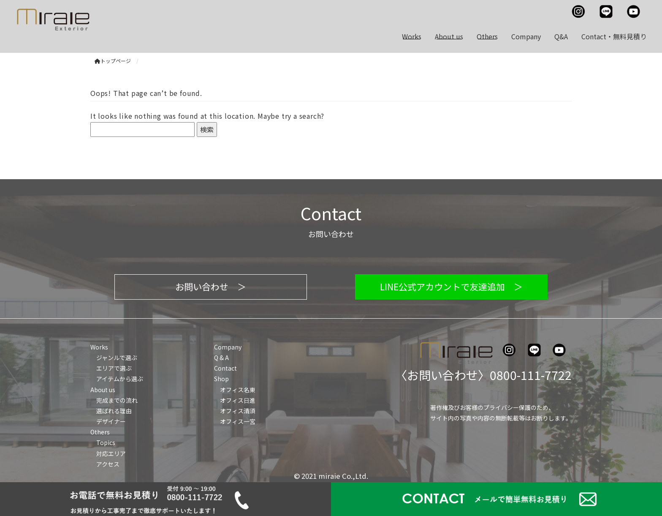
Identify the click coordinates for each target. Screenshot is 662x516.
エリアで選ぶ (114, 368)
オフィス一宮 (237, 421)
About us (449, 36)
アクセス (107, 464)
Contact (225, 368)
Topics (105, 442)
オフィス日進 (237, 400)
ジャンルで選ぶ (116, 357)
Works (411, 36)
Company (526, 36)
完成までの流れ (117, 400)
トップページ (113, 60)
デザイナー (111, 421)
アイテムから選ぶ (119, 378)
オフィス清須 (237, 411)
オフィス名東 (237, 389)
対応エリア (111, 453)
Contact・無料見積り (614, 36)
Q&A (561, 36)
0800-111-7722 (531, 374)
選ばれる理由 (114, 411)
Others (487, 36)
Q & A (221, 357)
